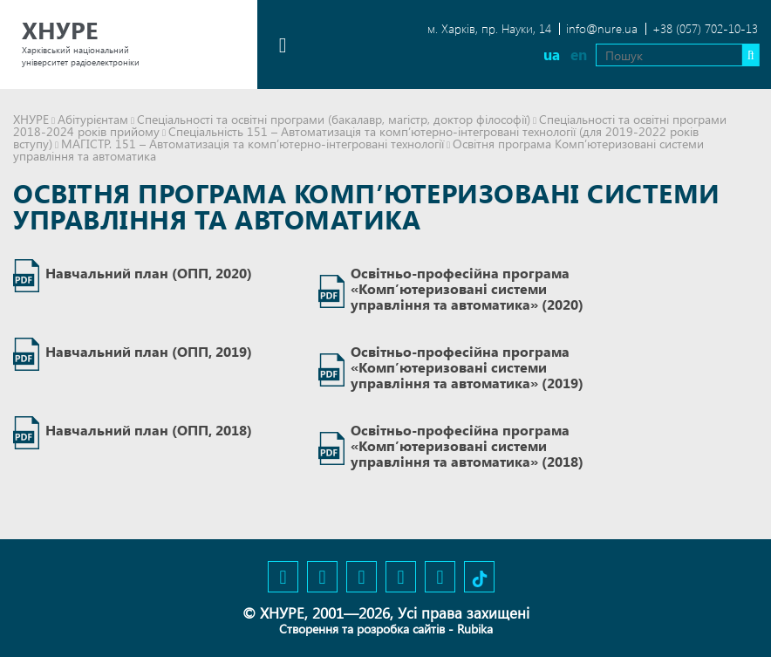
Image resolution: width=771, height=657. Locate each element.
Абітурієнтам (93, 119)
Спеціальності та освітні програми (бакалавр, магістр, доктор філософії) (333, 119)
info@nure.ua (602, 28)
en (578, 54)
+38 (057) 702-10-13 (705, 28)
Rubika (475, 628)
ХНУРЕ (31, 119)
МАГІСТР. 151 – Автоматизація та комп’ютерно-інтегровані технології (252, 143)
